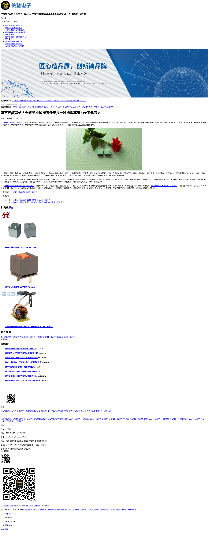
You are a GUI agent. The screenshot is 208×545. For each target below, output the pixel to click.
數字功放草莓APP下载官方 (133, 419)
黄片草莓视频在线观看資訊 (38, 107)
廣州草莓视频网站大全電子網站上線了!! (20, 349)
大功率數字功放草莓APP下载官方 (164, 186)
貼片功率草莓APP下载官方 (105, 510)
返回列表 (4, 339)
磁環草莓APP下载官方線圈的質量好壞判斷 (21, 353)
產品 (2, 415)
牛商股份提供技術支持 (9, 506)
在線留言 (44, 411)
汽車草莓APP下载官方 (9, 419)
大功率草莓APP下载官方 (14, 46)
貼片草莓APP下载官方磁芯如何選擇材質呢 (21, 358)
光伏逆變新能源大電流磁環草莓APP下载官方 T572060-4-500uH (29, 327)
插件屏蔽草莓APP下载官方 (15, 32)
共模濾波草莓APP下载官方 (84, 510)
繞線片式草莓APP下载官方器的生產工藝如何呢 (23, 362)
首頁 (15, 107)
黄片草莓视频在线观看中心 (15, 37)
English (3, 18)
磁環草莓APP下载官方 (151, 419)
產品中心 (22, 411)
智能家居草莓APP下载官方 (70, 419)
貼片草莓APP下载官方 (20, 101)
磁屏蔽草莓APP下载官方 (76, 101)
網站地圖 (107, 411)
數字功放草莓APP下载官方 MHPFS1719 (20, 247)
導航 (2, 407)
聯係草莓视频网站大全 (13, 41)
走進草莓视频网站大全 (77, 411)
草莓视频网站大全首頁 (13, 25)
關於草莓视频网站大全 (13, 44)
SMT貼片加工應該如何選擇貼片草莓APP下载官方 (31, 200)
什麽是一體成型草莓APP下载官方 (17, 123)
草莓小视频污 (10, 35)
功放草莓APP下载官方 (37, 101)
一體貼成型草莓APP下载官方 (172, 419)
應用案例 (29, 411)
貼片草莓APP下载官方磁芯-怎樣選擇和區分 (21, 376)
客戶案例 (8, 39)
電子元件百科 (55, 107)
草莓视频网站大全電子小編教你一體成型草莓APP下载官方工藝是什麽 (39, 202)
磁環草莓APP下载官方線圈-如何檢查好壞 (21, 371)
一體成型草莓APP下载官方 (15, 30)
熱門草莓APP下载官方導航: (11, 510)
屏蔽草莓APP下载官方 (65, 510)
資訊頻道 (22, 107)
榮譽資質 (36, 411)
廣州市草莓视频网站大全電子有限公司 (19, 186)
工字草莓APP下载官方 (14, 421)
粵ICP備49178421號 (32, 506)
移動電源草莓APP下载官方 (91, 419)
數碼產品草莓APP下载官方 (49, 419)
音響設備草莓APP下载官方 (28, 419)
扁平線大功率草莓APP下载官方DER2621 (20, 287)
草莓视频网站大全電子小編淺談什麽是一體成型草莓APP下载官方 (87, 107)
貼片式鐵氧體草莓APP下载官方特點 (19, 367)
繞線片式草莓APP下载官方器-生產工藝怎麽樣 (22, 380)
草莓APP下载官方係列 (13, 28)
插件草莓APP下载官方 (48, 510)
